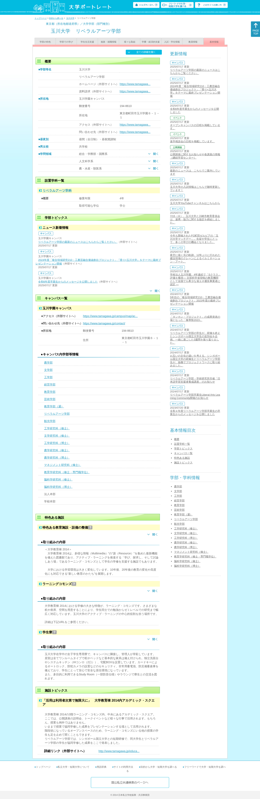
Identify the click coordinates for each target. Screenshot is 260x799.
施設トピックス (183, 462)
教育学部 (49, 391)
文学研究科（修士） (57, 435)
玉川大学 (70, 18)
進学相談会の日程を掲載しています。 (192, 141)
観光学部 (49, 421)
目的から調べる (56, 18)
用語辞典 (101, 767)
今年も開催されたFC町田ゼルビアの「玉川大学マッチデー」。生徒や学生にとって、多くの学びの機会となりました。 (194, 239)
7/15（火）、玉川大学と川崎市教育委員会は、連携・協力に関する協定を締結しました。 (195, 219)
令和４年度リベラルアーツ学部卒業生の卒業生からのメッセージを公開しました (195, 412)
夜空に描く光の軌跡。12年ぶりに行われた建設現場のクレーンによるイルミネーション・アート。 (195, 258)
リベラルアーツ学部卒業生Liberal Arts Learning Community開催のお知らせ (195, 396)
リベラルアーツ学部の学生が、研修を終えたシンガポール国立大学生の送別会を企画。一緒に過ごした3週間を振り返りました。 (195, 337)
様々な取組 (129, 42)
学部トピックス (183, 448)
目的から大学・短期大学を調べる (158, 767)
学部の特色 (45, 42)
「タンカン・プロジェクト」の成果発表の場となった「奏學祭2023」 (195, 318)
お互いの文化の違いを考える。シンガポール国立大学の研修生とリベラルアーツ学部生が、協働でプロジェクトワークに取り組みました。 (195, 360)
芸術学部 (49, 399)
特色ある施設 (182, 457)
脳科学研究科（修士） (58, 479)
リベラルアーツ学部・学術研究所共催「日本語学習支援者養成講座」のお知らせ (195, 380)
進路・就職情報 (108, 42)
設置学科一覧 (182, 443)
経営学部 (49, 384)
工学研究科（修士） (57, 428)
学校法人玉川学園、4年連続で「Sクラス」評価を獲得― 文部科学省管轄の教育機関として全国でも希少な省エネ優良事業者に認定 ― (195, 279)
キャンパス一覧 (183, 453)
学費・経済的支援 (151, 42)
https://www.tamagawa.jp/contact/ (104, 323)
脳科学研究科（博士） (58, 486)
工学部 (48, 377)
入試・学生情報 (172, 42)
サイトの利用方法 (123, 767)
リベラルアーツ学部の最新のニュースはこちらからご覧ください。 (77, 241)
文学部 (48, 369)
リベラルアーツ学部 (57, 413)
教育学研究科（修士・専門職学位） (67, 472)
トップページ (41, 18)
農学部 (48, 362)
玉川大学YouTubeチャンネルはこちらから (195, 203)
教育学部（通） (54, 406)
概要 (176, 439)
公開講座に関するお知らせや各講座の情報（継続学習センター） (195, 156)
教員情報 (192, 42)
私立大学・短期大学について (73, 767)
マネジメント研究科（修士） (62, 464)
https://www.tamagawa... (135, 84)
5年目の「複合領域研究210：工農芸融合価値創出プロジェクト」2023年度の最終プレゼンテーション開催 (195, 300)
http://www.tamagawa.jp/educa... (119, 751)
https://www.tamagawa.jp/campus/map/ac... (110, 316)
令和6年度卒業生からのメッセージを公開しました (68, 281)
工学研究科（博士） (57, 443)
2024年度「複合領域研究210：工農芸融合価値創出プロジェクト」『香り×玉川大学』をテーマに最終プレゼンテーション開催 (195, 91)
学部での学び (66, 42)
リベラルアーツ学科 (57, 190)
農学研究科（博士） (57, 457)
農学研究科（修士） (57, 450)
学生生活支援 (87, 42)
